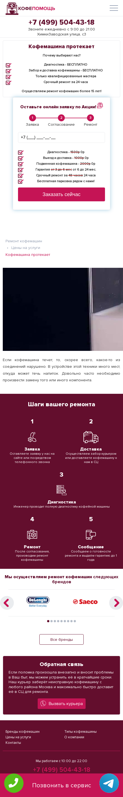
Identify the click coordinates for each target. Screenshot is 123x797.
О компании (74, 737)
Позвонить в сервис (61, 785)
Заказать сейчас (62, 194)
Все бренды (61, 639)
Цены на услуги (18, 737)
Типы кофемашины (80, 731)
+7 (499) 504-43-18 (61, 22)
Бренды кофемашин (23, 731)
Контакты (13, 743)
